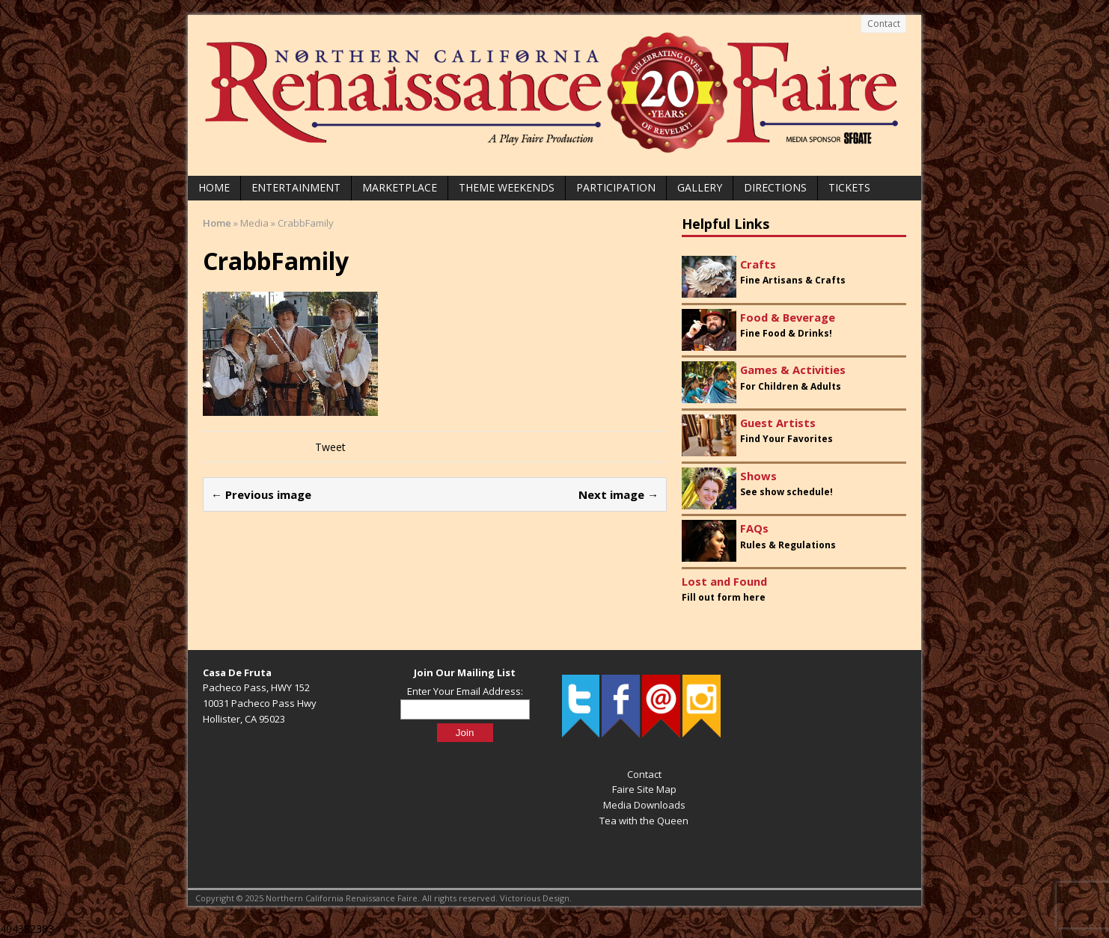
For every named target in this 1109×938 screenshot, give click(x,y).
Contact (883, 23)
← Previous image (261, 494)
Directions (775, 187)
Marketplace (399, 187)
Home (214, 187)
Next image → (618, 494)
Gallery (699, 187)
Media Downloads (644, 805)
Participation (616, 187)
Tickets (849, 187)
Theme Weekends (506, 187)
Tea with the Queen (643, 820)
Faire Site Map (644, 789)
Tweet (330, 447)
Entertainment (295, 187)
